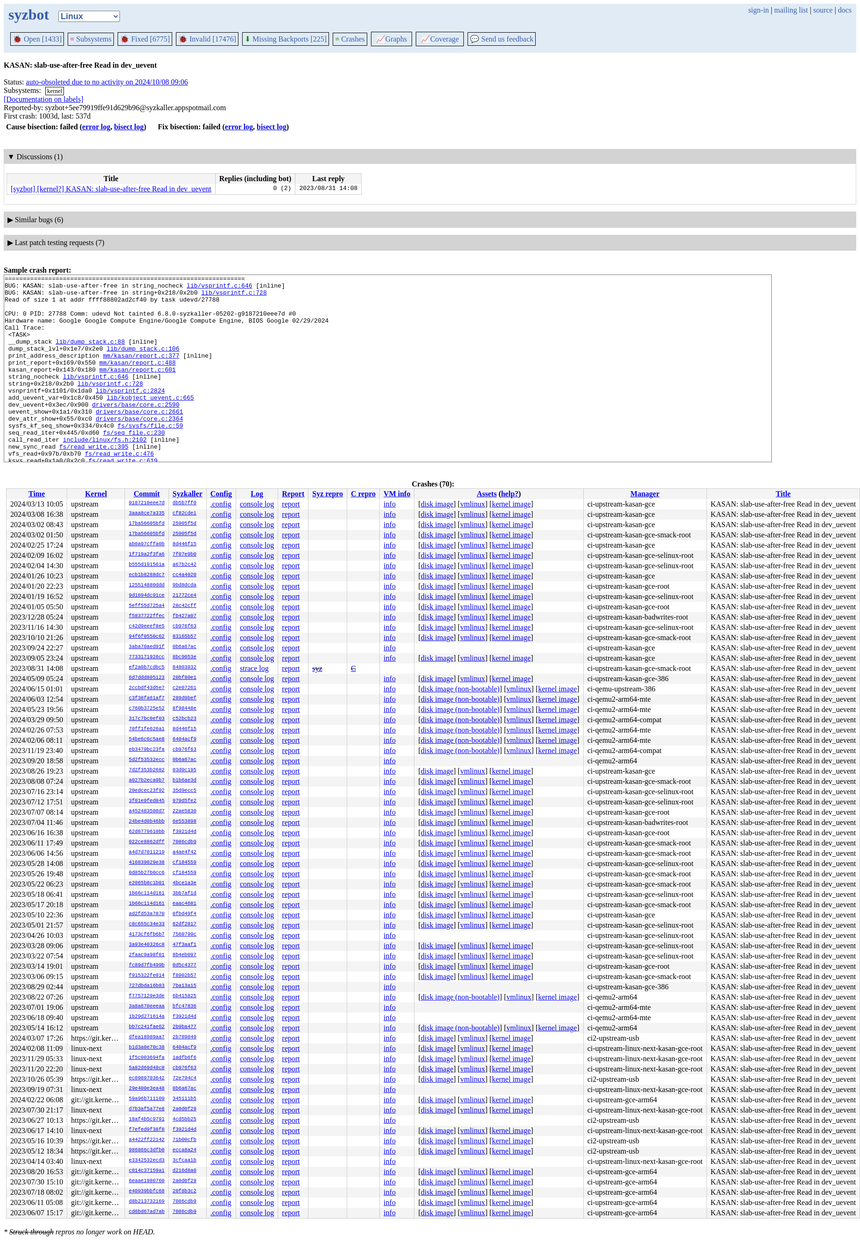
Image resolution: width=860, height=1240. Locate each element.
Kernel (96, 494)
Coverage (440, 39)
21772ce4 (184, 595)
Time (36, 494)
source (823, 10)
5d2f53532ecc (147, 760)
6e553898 (184, 821)
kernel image (511, 504)
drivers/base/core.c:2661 (139, 439)
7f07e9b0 (184, 554)
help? (509, 494)
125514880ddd (147, 585)
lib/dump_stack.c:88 (90, 355)
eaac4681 (184, 904)
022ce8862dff (147, 842)
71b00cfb (184, 1140)
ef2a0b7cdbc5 (147, 667)
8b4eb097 (184, 955)
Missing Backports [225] (286, 39)
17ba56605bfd (147, 524)
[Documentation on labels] (44, 99)
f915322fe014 (147, 975)
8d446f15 (184, 544)
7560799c (184, 934)
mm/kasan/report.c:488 (137, 380)
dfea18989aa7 (147, 1037)
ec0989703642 (147, 1078)
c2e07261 (184, 688)
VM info (397, 494)
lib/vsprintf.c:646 (219, 288)
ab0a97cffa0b (147, 544)
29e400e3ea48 (147, 1088)
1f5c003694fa (147, 1058)
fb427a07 (184, 616)
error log (96, 127)
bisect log (129, 127)
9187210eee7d (147, 503)
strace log (254, 668)
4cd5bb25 (184, 1119)
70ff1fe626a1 (147, 729)
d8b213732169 (147, 1201)
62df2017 (184, 924)
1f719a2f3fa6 (147, 554)
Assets (487, 494)
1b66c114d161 (147, 893)
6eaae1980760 (147, 1181)
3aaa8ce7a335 (147, 513)
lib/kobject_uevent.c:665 (150, 422)
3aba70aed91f (147, 647)
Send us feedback (501, 39)
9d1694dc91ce (147, 595)
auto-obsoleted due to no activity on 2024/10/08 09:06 (107, 82)
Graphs (391, 39)
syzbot (28, 14)
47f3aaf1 (184, 945)
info (390, 504)
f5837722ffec (147, 616)
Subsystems (91, 39)
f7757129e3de (147, 996)
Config (221, 494)
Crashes (350, 39)
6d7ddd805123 (147, 678)
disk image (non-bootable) (460, 689)
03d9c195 (184, 770)
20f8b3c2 (184, 1191)
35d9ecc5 (184, 791)
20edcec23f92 (147, 791)
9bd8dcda (184, 585)
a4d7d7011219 (147, 852)
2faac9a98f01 (147, 955)
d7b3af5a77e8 (147, 1109)
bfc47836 (184, 1006)
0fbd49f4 (184, 914)
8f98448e (184, 708)
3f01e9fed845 (147, 801)
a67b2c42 (184, 565)
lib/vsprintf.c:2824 (130, 414)
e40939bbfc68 (147, 1191)
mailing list (791, 10)
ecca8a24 (184, 1150)
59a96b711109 (147, 1099)
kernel (54, 90)
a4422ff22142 (147, 1140)
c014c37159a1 (147, 1171)
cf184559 (184, 863)
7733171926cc (147, 657)
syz (317, 668)
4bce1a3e (184, 883)
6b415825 (184, 996)
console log (257, 504)
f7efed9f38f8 (147, 1130)
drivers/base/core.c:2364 (139, 448)
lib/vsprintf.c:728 (233, 296)
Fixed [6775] (145, 39)
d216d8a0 (184, 1171)
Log (257, 494)
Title (783, 494)
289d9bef (184, 698)
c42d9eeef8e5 (147, 626)
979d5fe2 (184, 801)
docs (845, 10)
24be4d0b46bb (147, 821)
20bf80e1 (184, 678)
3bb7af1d (184, 893)
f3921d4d (184, 832)
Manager (644, 494)
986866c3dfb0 (147, 1150)
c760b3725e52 (147, 708)
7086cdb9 (184, 842)
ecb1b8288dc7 (147, 575)
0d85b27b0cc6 (147, 873)
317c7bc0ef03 (147, 719)
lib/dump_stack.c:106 (142, 363)
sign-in (758, 10)
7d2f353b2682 (147, 770)
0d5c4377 (184, 965)
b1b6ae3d (184, 780)
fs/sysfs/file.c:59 (150, 456)
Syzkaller (188, 494)
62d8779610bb (147, 832)
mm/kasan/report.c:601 (137, 389)
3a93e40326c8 (147, 945)
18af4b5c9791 (147, 1119)
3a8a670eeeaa (147, 1006)
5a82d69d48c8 (147, 1068)
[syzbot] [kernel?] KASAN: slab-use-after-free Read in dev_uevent (111, 189)
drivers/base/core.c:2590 (135, 431)
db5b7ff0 (184, 503)
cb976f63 (184, 626)
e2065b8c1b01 (147, 883)
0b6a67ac (184, 647)
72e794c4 (184, 1078)
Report (293, 494)
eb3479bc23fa (147, 750)
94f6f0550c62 (147, 637)
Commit (146, 494)
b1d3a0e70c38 (147, 1047)
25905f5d (184, 524)
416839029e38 (147, 863)
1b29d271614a (147, 1017)
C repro (363, 494)
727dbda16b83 (147, 986)
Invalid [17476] (207, 39)
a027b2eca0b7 (147, 780)
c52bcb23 (184, 719)
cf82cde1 (184, 513)
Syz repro (327, 494)
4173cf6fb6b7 (147, 934)
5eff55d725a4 (147, 606)
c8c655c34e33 (147, 924)
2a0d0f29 (184, 1109)
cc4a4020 (184, 575)
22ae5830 (184, 811)
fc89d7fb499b (147, 965)
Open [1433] (37, 39)
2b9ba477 (184, 1027)
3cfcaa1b (184, 1160)
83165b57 (184, 637)
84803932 (184, 667)
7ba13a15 (184, 986)
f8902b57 (184, 975)
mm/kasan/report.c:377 (141, 372)
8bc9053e (184, 657)
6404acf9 (184, 739)
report (291, 504)
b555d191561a (147, 565)
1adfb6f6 (184, 1058)
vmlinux (472, 504)
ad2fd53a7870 (147, 914)
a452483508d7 (147, 811)
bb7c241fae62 (147, 1027)
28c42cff (184, 606)
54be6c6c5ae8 (147, 739)
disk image (437, 504)
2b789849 (184, 1037)
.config (220, 504)
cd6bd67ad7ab (147, 1212)
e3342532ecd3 (147, 1160)
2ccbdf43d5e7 (147, 688)
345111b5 (184, 1099)
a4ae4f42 (184, 852)
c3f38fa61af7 (147, 698)
